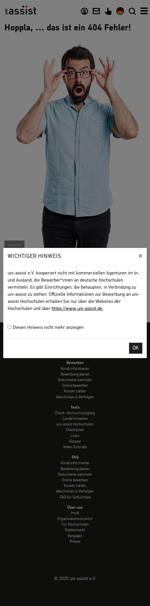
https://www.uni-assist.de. (77, 308)
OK (136, 348)
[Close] (140, 256)
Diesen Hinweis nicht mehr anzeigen (46, 327)
